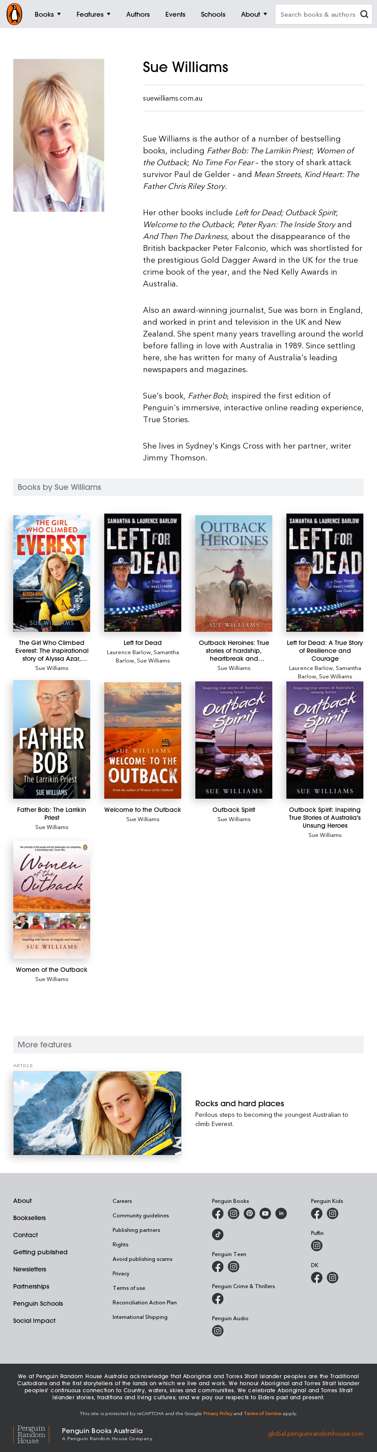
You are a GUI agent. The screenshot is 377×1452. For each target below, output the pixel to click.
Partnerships (31, 1286)
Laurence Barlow (129, 652)
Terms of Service (263, 1413)
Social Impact (34, 1321)
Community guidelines (141, 1215)
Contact (25, 1235)
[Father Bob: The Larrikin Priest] (51, 739)
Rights (120, 1244)
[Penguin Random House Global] (37, 1433)
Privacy (121, 1273)
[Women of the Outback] (51, 900)
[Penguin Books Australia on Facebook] (217, 1213)
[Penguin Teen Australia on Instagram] (233, 1266)
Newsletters (29, 1269)
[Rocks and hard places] (97, 1113)
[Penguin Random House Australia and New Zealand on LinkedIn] (281, 1213)
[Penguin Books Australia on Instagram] (233, 1213)
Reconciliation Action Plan (145, 1302)
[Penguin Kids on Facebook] (316, 1213)
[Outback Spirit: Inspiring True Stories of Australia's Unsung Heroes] (324, 739)
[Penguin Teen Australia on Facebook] (217, 1266)
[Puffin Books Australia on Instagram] (316, 1245)
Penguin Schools (38, 1303)
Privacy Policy (217, 1413)
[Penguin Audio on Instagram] (217, 1330)
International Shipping (140, 1317)
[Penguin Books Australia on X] (249, 1213)
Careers (122, 1201)
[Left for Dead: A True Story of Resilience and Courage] (324, 573)
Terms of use (129, 1288)
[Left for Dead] (142, 573)
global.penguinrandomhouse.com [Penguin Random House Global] (315, 1433)
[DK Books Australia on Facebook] (316, 1277)
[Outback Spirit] (233, 739)
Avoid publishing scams (142, 1259)
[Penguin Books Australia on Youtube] (265, 1213)
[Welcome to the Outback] (142, 740)
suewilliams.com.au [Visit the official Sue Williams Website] (172, 97)
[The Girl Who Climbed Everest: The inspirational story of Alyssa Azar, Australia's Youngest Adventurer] (51, 573)
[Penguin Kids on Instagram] (332, 1213)
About (22, 1201)
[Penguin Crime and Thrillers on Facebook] (217, 1298)
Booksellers (29, 1218)
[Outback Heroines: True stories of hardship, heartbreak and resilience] (233, 573)
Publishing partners (136, 1230)
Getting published (40, 1252)
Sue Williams (52, 667)
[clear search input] (364, 15)
